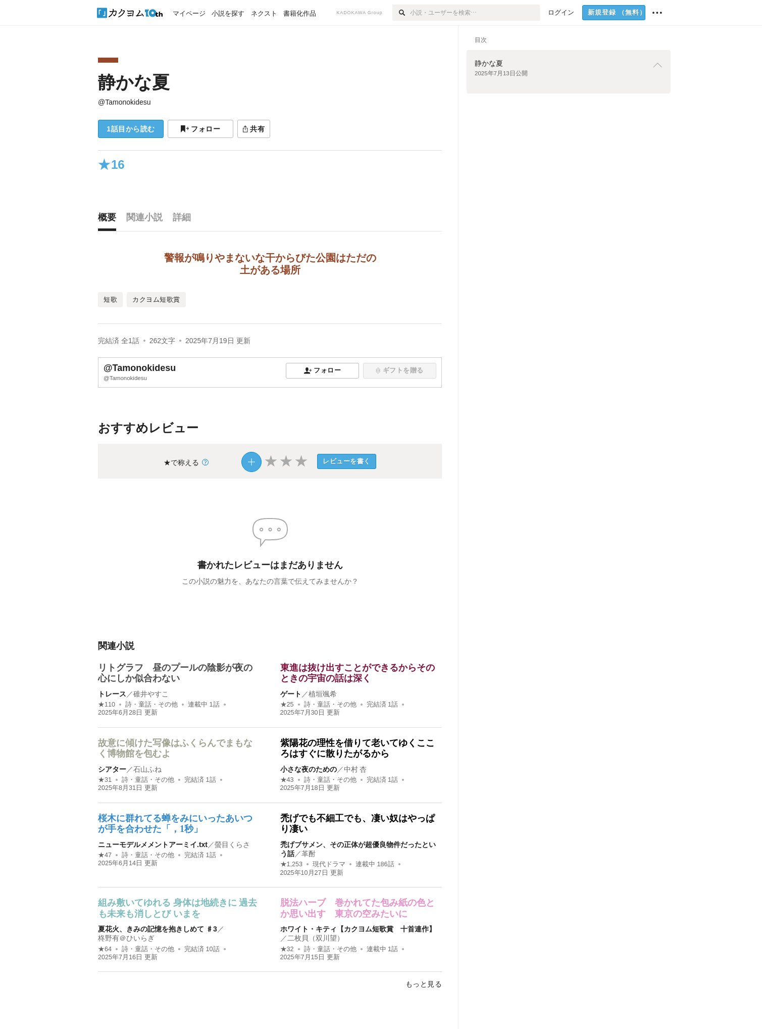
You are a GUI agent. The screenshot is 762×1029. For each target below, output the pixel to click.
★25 (287, 704)
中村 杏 (355, 769)
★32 (287, 949)
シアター (112, 769)
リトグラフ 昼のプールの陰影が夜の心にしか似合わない (175, 673)
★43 (287, 779)
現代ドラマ (329, 864)
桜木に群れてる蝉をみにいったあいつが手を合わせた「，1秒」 (175, 823)
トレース (112, 694)
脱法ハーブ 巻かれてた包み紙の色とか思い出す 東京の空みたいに (357, 908)
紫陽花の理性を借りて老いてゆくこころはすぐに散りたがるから (357, 748)
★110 (106, 704)
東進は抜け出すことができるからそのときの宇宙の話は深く (357, 673)
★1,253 (291, 864)
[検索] (401, 13)
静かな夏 (134, 82)
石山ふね (147, 769)
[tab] (109, 220)
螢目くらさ (232, 844)
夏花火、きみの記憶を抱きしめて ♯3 (157, 929)
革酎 (308, 854)
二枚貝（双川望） (315, 938)
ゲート (290, 694)
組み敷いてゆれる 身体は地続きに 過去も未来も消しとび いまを (177, 908)
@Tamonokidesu (124, 102)
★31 (105, 779)
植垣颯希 (323, 694)
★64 (105, 949)
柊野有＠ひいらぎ (126, 938)
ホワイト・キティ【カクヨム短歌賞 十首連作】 (358, 929)
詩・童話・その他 (151, 704)
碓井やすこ (151, 694)
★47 (105, 855)
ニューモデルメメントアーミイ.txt (153, 844)
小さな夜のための (308, 769)
